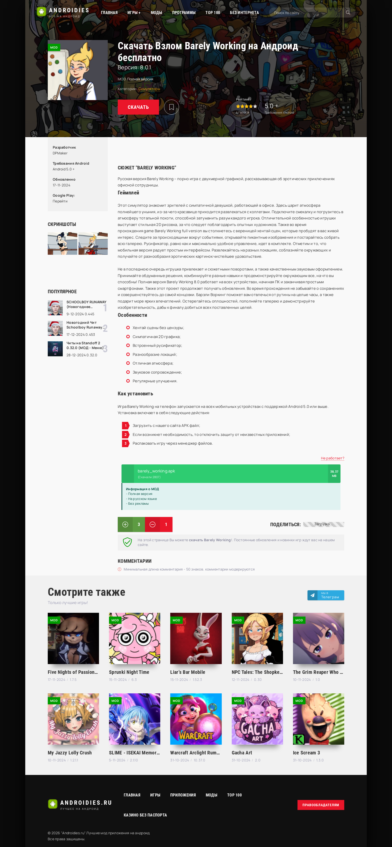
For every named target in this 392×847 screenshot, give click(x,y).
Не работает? (332, 458)
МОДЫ (156, 12)
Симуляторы (149, 88)
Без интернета (244, 12)
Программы (184, 12)
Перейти (60, 201)
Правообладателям (320, 805)
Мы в (330, 595)
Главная (109, 12)
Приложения (183, 795)
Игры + (134, 12)
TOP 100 (213, 12)
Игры (155, 795)
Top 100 (234, 795)
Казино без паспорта (145, 815)
